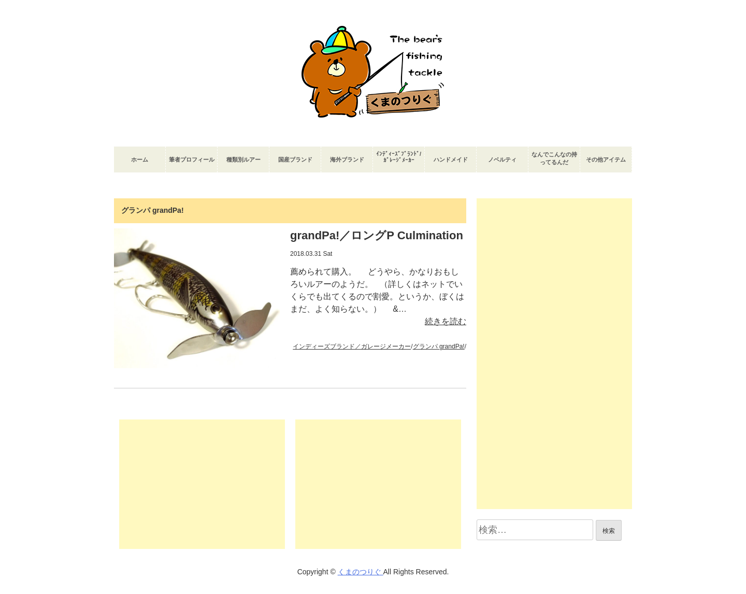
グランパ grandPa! (439, 346)
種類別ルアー (243, 159)
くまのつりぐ (360, 572)
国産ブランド (295, 159)
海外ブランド (347, 159)
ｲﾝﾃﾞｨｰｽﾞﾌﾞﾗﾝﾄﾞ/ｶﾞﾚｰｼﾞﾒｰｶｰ (398, 157)
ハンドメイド (451, 159)
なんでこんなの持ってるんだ (554, 158)
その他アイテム (606, 159)
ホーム (139, 159)
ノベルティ (502, 159)
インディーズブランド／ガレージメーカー (352, 346)
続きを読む (445, 321)
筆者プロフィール (191, 159)
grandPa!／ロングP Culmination (376, 235)
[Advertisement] (202, 484)
